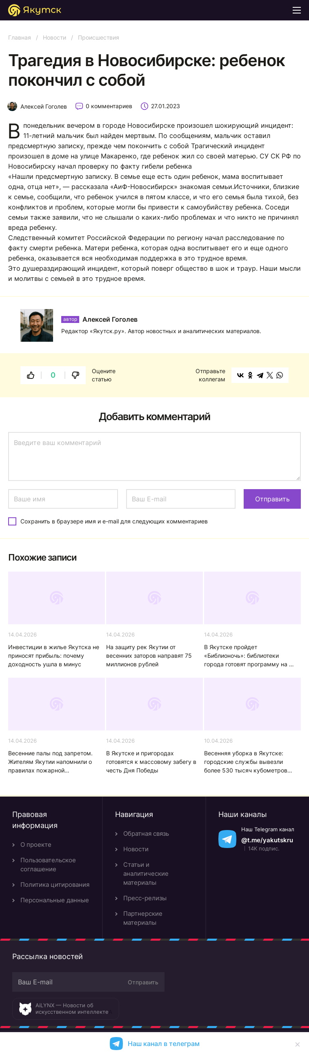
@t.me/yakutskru (267, 840)
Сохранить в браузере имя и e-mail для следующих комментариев (114, 521)
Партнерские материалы (142, 918)
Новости (54, 37)
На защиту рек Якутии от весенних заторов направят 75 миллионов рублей (149, 655)
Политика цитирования (54, 884)
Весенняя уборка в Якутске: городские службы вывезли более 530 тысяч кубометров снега (245, 762)
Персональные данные (54, 900)
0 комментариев (109, 105)
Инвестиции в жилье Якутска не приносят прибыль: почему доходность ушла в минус (53, 655)
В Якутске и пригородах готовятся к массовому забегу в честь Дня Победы (151, 762)
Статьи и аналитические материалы (146, 873)
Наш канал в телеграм (164, 1043)
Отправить (143, 982)
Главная (19, 37)
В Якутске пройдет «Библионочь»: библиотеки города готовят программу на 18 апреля (250, 655)
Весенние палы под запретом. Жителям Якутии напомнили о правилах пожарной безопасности (50, 762)
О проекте (35, 844)
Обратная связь (146, 833)
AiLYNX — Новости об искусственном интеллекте (72, 1008)
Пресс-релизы (145, 898)
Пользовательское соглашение (48, 864)
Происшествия (98, 37)
